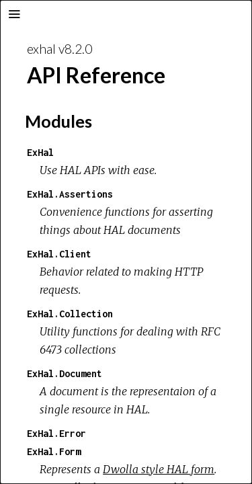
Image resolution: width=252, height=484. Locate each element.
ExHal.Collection (70, 313)
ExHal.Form (54, 451)
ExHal (40, 152)
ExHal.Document (64, 373)
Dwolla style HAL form (158, 469)
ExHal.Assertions (70, 194)
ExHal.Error (56, 433)
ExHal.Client (59, 253)
